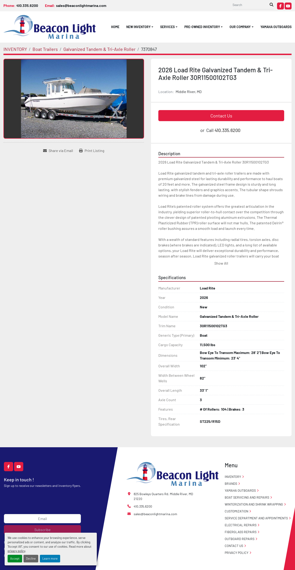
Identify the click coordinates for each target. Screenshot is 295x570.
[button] (139, 26)
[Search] (251, 4)
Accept (15, 558)
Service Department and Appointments (256, 518)
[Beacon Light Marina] (172, 473)
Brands (231, 483)
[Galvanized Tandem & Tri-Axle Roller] (99, 49)
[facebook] (280, 6)
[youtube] (288, 6)
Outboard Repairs (239, 539)
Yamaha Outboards (276, 27)
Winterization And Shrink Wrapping (254, 504)
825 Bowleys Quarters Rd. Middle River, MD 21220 (163, 496)
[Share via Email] (58, 150)
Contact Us (221, 115)
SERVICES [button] (167, 27)
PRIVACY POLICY (236, 553)
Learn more (50, 558)
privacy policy (16, 551)
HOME (115, 27)
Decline (31, 558)
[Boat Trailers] (45, 49)
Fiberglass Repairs (241, 532)
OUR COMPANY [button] (240, 27)
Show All (221, 263)
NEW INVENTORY (138, 27)
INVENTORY (233, 477)
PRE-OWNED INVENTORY (202, 27)
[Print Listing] (91, 150)
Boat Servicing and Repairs (247, 497)
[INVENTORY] (15, 49)
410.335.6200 (27, 5)
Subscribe (42, 529)
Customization (236, 511)
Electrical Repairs (241, 525)
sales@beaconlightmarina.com (81, 5)
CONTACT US (234, 546)
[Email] (42, 518)
